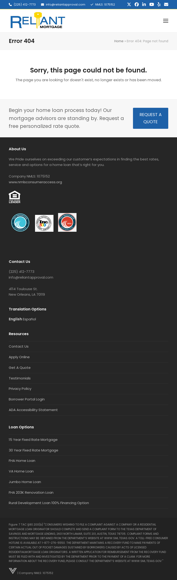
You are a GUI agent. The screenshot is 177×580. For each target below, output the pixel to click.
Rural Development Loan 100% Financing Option (49, 502)
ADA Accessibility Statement (33, 409)
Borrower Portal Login (27, 399)
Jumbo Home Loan (25, 481)
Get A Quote (20, 367)
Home (119, 41)
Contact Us (19, 346)
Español (29, 319)
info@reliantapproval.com (65, 4)
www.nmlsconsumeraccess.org (35, 182)
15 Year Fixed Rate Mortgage (33, 439)
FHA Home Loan (22, 460)
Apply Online (19, 357)
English (15, 319)
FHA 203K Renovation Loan (31, 492)
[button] (165, 21)
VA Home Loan (21, 471)
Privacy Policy (20, 388)
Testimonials (20, 378)
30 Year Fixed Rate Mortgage (33, 450)
